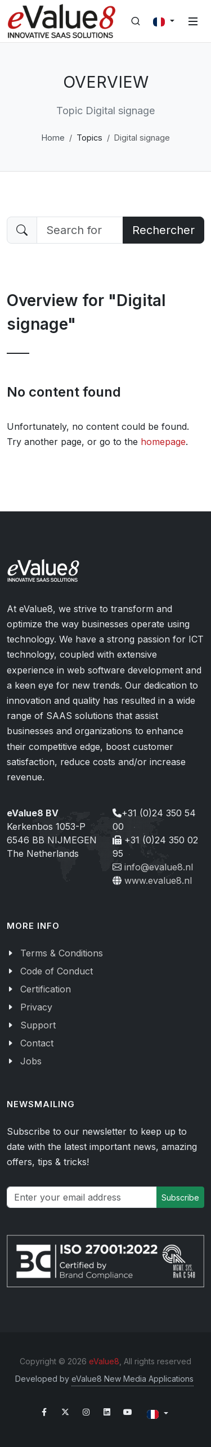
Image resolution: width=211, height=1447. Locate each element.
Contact (36, 1043)
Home (53, 137)
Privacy (36, 1007)
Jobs (31, 1061)
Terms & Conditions (61, 953)
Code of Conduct (56, 971)
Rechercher (163, 230)
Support (38, 1025)
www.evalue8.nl (158, 880)
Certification (45, 989)
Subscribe (180, 1197)
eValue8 (104, 1361)
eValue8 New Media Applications (132, 1378)
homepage (163, 441)
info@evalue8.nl (158, 867)
